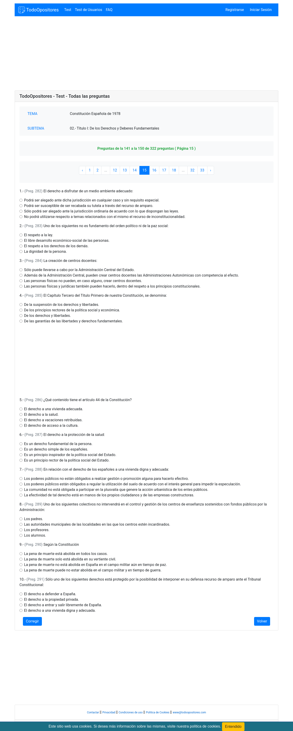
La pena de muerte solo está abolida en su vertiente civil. (70, 559)
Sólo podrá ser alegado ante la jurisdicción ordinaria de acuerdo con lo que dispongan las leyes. (101, 211)
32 (192, 170)
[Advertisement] (146, 54)
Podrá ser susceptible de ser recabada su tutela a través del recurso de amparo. (88, 206)
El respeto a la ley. (38, 235)
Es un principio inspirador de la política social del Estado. (70, 455)
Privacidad (109, 712)
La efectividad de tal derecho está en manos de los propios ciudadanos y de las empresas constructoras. (109, 495)
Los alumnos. (35, 535)
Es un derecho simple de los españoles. (56, 449)
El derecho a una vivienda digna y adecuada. (60, 610)
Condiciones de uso (131, 712)
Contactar (93, 712)
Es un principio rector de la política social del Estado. (66, 460)
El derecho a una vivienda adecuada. (53, 409)
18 (174, 170)
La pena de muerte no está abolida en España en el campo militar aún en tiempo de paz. (95, 565)
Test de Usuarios (88, 10)
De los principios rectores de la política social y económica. (72, 310)
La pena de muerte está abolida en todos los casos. (66, 554)
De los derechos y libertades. (47, 315)
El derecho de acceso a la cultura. (51, 425)
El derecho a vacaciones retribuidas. (53, 420)
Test (67, 10)
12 (115, 170)
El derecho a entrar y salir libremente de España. (63, 605)
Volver (262, 621)
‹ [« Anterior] (82, 170)
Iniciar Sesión (261, 10)
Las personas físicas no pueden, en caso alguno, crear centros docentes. (83, 281)
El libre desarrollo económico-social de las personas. (66, 240)
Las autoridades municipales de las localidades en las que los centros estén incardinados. (97, 524)
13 (125, 170)
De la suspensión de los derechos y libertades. (61, 304)
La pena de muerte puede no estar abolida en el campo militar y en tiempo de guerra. (92, 570)
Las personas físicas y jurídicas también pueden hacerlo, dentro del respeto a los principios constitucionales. (112, 286)
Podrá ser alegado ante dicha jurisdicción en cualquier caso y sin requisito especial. (92, 200)
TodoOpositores (38, 9)
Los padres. (33, 519)
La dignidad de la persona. (45, 251)
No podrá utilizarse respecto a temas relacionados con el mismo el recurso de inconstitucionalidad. (104, 217)
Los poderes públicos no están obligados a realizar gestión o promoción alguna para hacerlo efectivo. (106, 478)
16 (154, 170)
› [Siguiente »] (210, 170)
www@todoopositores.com (189, 712)
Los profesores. (36, 530)
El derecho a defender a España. (50, 594)
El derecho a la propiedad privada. (51, 599)
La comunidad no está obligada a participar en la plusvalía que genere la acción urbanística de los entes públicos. (116, 489)
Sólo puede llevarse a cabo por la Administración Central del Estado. (79, 270)
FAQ (109, 10)
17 (164, 170)
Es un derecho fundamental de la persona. (58, 444)
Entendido (233, 726)
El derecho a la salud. (41, 414)
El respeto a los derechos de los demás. (56, 246)
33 (202, 170)
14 (135, 170)
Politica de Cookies (158, 712)
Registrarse (234, 10)
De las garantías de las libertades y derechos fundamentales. (73, 321)
